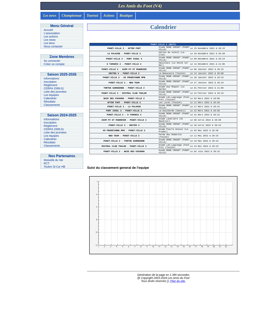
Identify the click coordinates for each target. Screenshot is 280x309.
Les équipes (51, 95)
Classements (52, 104)
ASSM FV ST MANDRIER (134, 75)
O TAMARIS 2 (114, 68)
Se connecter (52, 60)
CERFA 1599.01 (54, 88)
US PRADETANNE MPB (134, 85)
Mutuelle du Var (53, 160)
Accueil (48, 29)
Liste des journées (55, 91)
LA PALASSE (114, 56)
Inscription (50, 81)
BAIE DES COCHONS (114, 110)
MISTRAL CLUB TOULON (134, 104)
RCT (47, 163)
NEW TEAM (134, 91)
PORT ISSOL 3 (134, 62)
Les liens (49, 43)
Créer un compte (54, 64)
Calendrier (50, 98)
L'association (52, 33)
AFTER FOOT (134, 49)
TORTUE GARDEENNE (114, 98)
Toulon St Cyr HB (54, 166)
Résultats (49, 101)
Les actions (51, 36)
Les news (50, 39)
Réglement (50, 85)
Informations (51, 78)
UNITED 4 (114, 80)
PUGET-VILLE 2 (116, 49)
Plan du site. (178, 305)
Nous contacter (53, 46)
